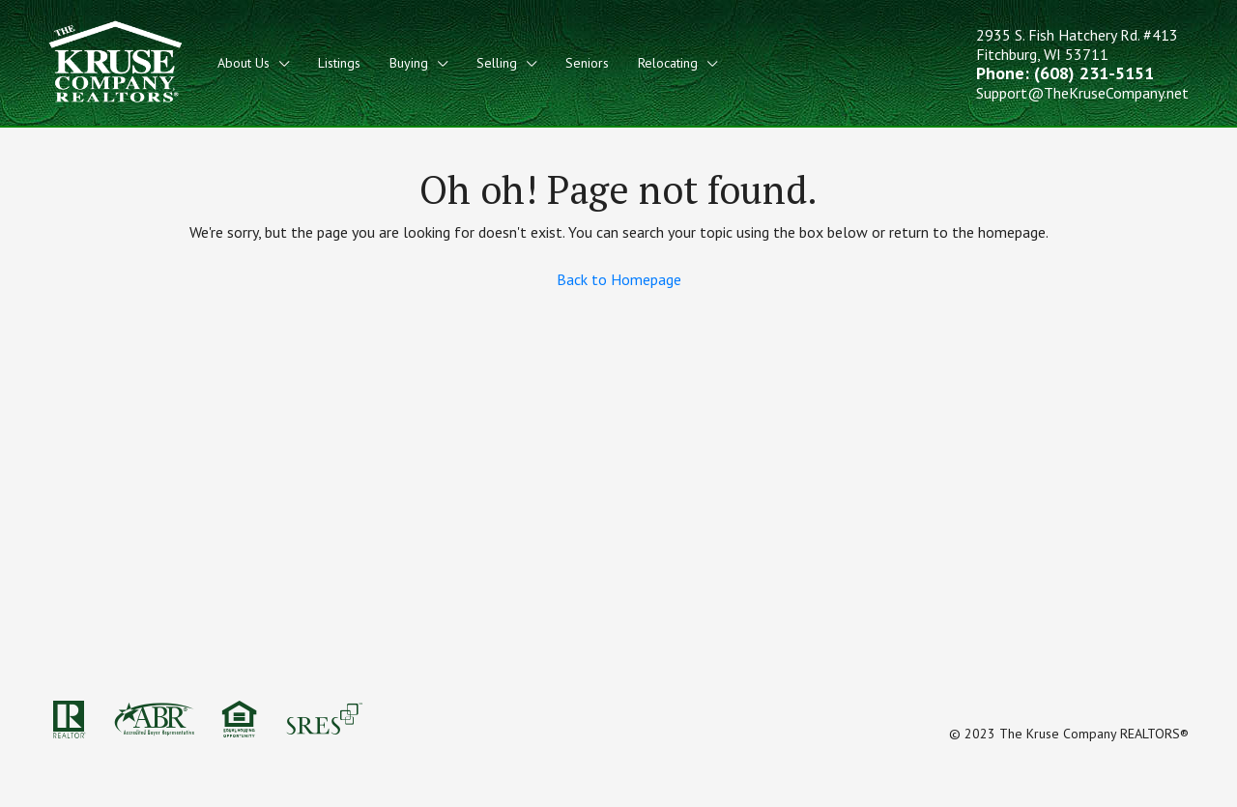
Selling (496, 63)
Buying (408, 63)
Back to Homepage (619, 279)
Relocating (668, 63)
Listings (339, 63)
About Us (243, 63)
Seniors (587, 63)
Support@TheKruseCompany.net (1082, 92)
